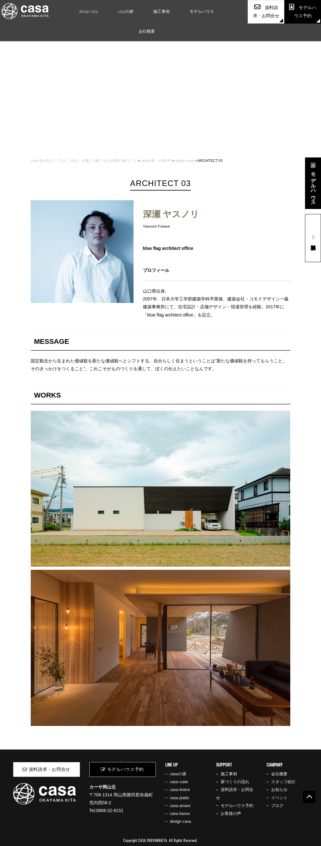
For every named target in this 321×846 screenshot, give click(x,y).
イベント (279, 798)
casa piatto (179, 798)
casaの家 (125, 11)
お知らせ (279, 790)
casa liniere (180, 790)
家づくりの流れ (235, 782)
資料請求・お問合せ (46, 769)
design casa (88, 11)
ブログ (277, 806)
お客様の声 (231, 813)
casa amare (180, 806)
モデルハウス (202, 11)
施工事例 (161, 11)
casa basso (180, 813)
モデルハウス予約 (122, 769)
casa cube (179, 782)
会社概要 (147, 31)
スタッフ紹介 (283, 782)
